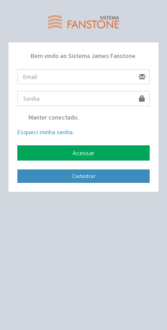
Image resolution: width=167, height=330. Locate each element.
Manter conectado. (48, 118)
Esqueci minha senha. (45, 132)
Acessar (83, 153)
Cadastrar (83, 176)
